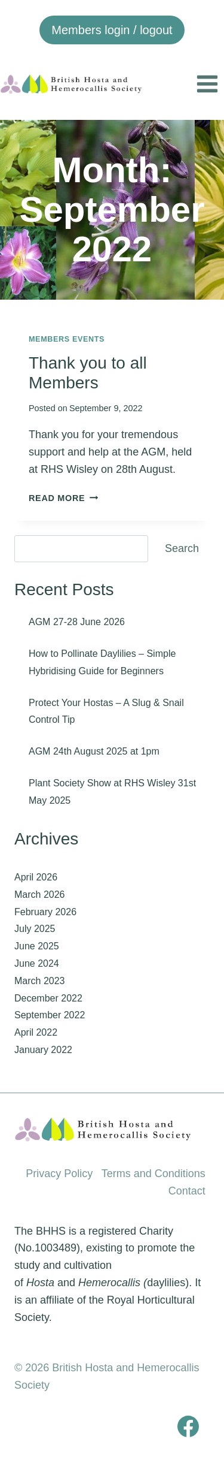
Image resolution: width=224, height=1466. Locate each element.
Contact (186, 1191)
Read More (63, 498)
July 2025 (35, 929)
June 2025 (36, 946)
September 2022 (49, 1015)
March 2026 (39, 894)
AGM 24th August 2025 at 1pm (94, 751)
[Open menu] (207, 83)
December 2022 (48, 998)
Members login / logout (111, 30)
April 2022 (35, 1032)
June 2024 (36, 963)
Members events (67, 339)
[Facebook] (188, 1426)
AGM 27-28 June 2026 (77, 622)
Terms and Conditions (153, 1174)
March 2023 (39, 981)
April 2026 (35, 877)
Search (182, 548)
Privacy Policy (59, 1174)
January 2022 (43, 1050)
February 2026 (45, 912)
